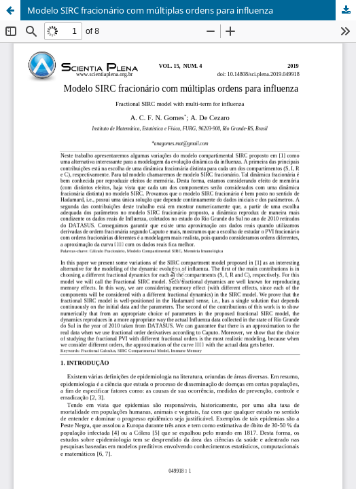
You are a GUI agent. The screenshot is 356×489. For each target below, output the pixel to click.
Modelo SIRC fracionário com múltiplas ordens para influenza (150, 10)
